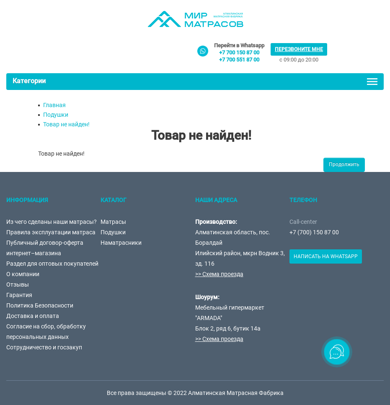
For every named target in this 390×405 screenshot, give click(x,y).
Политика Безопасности (39, 305)
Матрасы (113, 221)
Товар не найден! (66, 124)
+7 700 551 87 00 (239, 59)
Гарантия (19, 295)
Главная (54, 105)
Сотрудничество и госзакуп (44, 347)
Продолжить (344, 164)
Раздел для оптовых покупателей (52, 263)
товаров (348, 52)
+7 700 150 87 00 (239, 52)
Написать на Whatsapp (326, 256)
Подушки (55, 114)
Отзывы (17, 284)
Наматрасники (121, 242)
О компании (22, 274)
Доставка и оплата (32, 316)
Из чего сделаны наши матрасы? (51, 221)
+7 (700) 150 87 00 (314, 232)
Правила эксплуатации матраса (51, 232)
